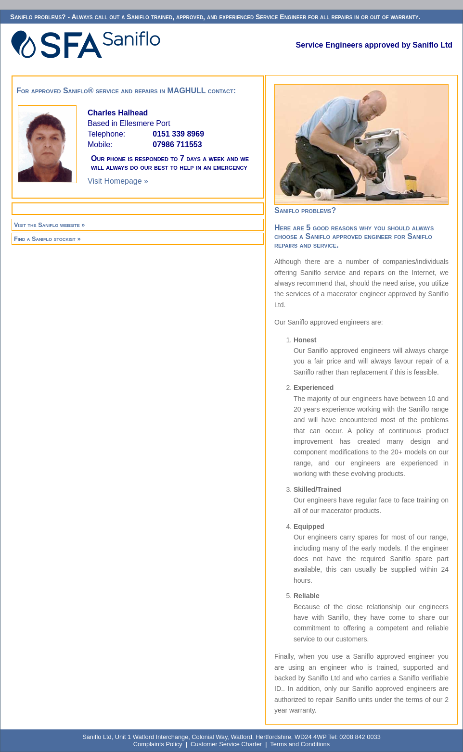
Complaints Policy (157, 744)
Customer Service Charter (226, 744)
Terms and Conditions (300, 744)
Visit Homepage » (118, 181)
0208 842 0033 (359, 736)
